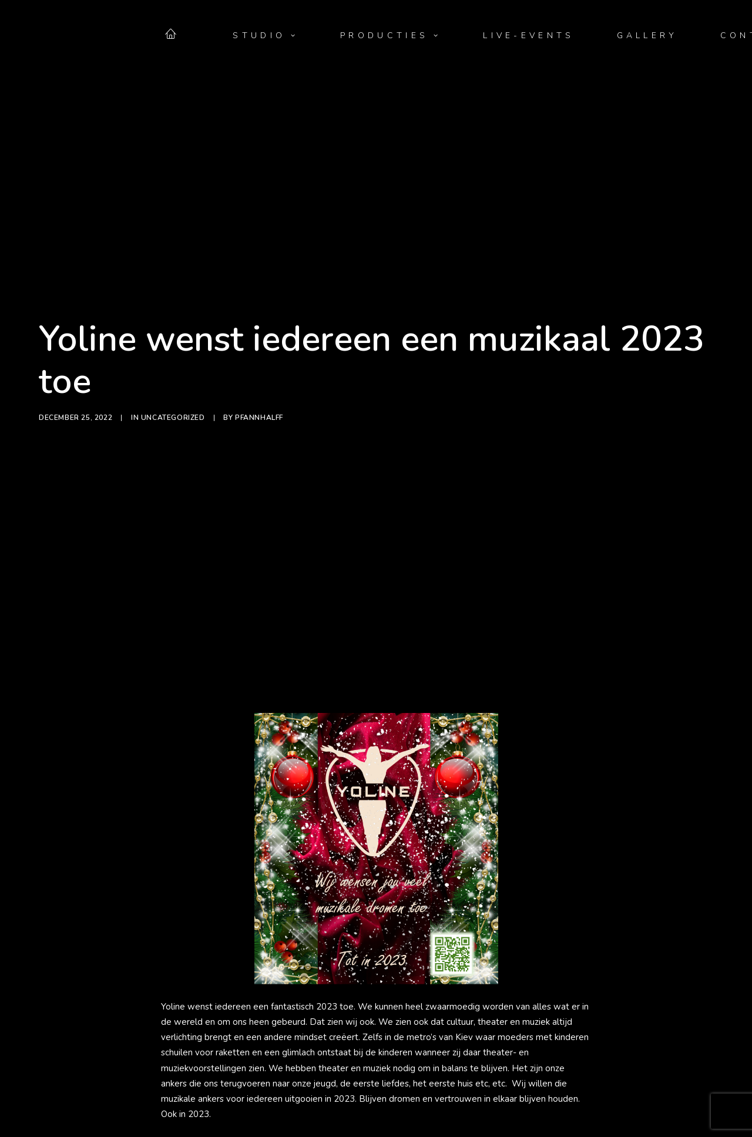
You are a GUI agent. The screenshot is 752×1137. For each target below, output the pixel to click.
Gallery (647, 36)
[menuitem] (177, 33)
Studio (265, 36)
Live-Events (528, 36)
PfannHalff (259, 363)
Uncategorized (173, 363)
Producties (390, 36)
